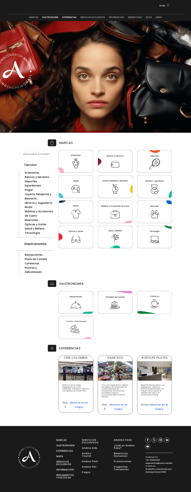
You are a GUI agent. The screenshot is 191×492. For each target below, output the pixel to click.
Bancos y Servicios (37, 177)
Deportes (31, 181)
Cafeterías (32, 263)
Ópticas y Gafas (35, 224)
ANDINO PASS (135, 17)
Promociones (122, 461)
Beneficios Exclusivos (121, 454)
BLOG (149, 17)
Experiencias (33, 185)
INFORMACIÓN (116, 17)
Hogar (29, 190)
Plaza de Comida (36, 259)
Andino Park (90, 461)
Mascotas (31, 220)
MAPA (159, 17)
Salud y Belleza (34, 228)
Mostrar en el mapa (79, 405)
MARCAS (33, 17)
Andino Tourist (86, 454)
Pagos (86, 472)
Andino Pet (89, 466)
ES (164, 6)
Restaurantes (34, 255)
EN (160, 6)
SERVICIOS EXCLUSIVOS (92, 17)
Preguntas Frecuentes (121, 468)
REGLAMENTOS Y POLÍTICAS (65, 476)
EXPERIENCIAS (69, 17)
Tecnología (32, 233)
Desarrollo (162, 469)
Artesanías (32, 172)
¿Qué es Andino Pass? (124, 446)
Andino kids (89, 447)
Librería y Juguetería (38, 203)
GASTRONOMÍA (50, 17)
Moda (28, 207)
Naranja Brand (153, 471)
